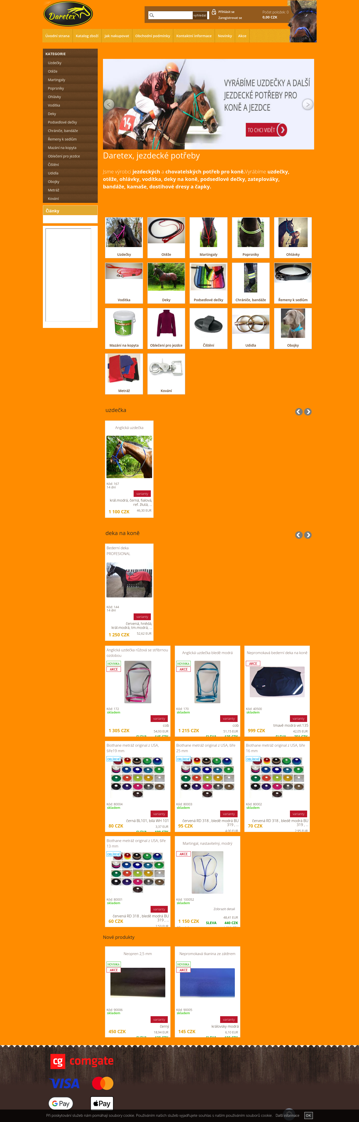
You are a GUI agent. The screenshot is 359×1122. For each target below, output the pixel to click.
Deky (166, 299)
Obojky (293, 345)
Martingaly (208, 254)
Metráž (124, 390)
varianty (142, 493)
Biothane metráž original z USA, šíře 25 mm (205, 748)
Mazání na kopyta (124, 345)
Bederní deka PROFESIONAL (118, 550)
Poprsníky (251, 254)
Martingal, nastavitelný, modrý (207, 843)
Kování (166, 390)
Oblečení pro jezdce (166, 345)
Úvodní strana (57, 35)
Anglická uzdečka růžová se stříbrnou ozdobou (137, 652)
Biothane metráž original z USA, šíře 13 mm (136, 843)
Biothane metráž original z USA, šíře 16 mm (275, 748)
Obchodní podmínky (152, 35)
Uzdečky (124, 254)
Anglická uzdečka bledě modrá (207, 652)
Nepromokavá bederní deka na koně (277, 652)
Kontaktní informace (194, 35)
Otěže (166, 254)
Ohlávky (293, 254)
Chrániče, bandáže (251, 299)
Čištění (208, 345)
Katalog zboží (87, 35)
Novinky (225, 35)
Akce (242, 35)
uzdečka (115, 410)
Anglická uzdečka (129, 427)
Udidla (250, 345)
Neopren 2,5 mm (138, 953)
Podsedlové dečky (208, 299)
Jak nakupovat (117, 35)
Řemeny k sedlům (293, 299)
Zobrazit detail (224, 909)
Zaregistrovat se (230, 18)
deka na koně (122, 533)
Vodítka (124, 299)
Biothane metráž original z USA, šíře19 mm (132, 748)
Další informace (287, 1115)
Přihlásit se (226, 12)
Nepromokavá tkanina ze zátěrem (207, 953)
